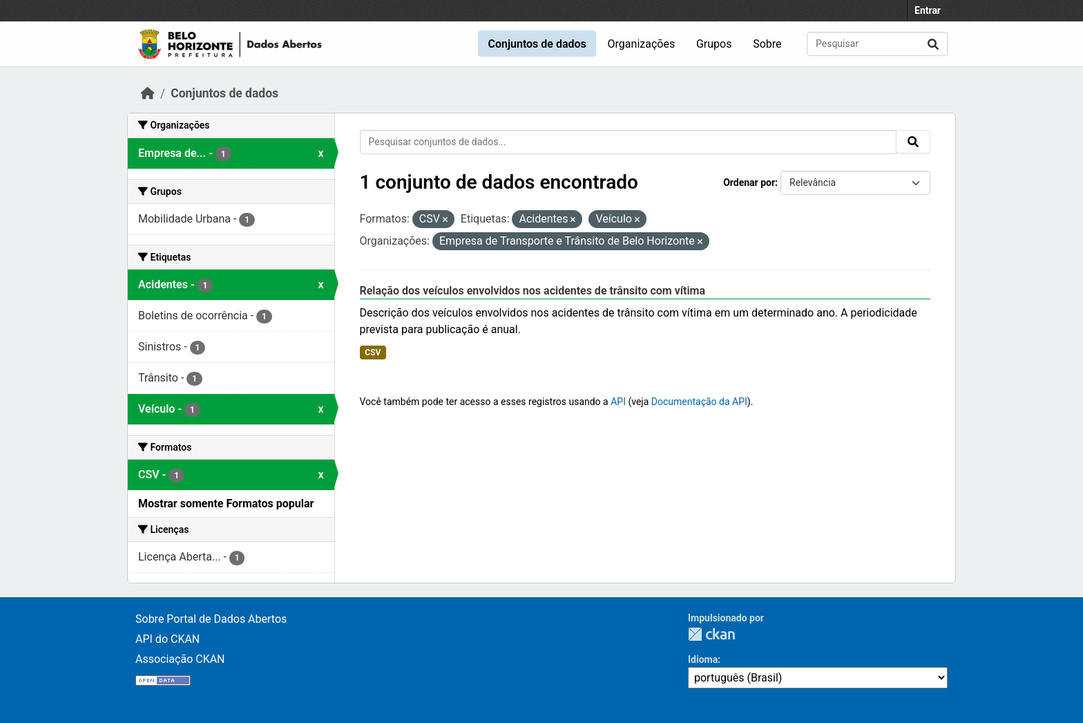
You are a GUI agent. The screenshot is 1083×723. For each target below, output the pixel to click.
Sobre (767, 43)
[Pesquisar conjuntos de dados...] (877, 44)
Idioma (703, 659)
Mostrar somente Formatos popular (226, 503)
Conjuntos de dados (537, 43)
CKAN (711, 634)
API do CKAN (167, 639)
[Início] (148, 93)
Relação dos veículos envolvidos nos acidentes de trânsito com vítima (533, 290)
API (618, 401)
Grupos (714, 43)
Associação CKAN (180, 659)
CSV (373, 352)
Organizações (641, 43)
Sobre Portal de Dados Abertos (211, 619)
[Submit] (933, 44)
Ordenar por (749, 182)
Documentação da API (699, 401)
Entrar (927, 10)
